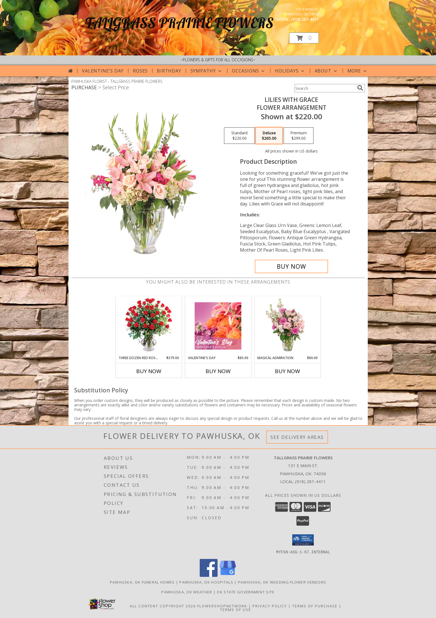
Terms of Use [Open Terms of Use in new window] (235, 609)
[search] (360, 88)
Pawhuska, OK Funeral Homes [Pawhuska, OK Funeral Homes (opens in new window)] (142, 581)
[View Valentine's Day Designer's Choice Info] (218, 326)
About (326, 71)
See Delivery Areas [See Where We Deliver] (297, 437)
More (357, 71)
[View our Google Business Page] (228, 575)
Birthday (169, 71)
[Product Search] (325, 88)
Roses (140, 71)
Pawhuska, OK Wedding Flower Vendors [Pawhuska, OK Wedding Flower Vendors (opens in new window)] (282, 581)
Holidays (290, 71)
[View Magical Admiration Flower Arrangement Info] (287, 326)
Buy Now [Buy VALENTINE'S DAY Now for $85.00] (218, 371)
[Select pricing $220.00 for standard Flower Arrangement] (239, 136)
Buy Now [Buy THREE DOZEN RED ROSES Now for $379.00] (148, 371)
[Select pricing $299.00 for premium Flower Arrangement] (298, 136)
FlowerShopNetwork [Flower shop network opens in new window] (222, 605)
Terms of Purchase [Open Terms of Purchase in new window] (315, 605)
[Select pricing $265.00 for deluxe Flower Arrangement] (269, 136)
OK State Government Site (245, 591)
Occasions (249, 71)
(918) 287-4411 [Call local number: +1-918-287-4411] (305, 19)
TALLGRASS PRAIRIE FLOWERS (179, 23)
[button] (304, 37)
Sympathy (206, 71)
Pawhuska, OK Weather (186, 591)
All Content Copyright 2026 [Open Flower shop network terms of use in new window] (163, 605)
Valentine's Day (103, 71)
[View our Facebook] (209, 575)
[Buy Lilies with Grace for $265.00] (291, 266)
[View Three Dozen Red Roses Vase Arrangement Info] (148, 326)
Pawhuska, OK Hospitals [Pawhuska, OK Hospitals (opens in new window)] (206, 581)
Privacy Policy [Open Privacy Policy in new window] (270, 605)
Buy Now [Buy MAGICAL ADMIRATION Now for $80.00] (287, 371)
